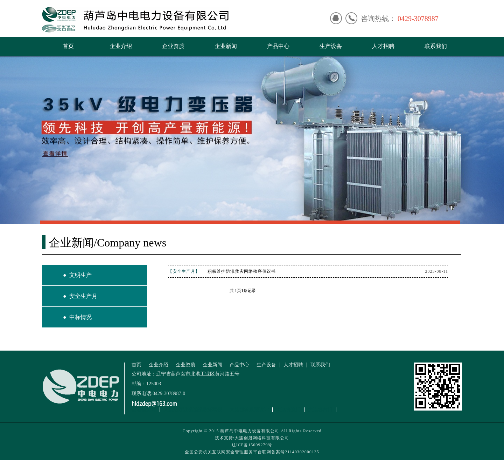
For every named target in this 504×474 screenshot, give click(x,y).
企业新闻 (226, 46)
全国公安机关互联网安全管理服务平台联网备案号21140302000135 (252, 451)
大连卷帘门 (320, 409)
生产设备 (331, 46)
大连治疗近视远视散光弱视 (192, 409)
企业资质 (173, 46)
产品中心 (278, 46)
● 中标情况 (77, 317)
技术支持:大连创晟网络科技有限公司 (252, 437)
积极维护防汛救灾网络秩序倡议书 (242, 271)
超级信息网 (144, 409)
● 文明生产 (77, 275)
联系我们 (436, 46)
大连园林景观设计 (249, 409)
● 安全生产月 (80, 296)
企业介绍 (121, 46)
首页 (68, 46)
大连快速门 (288, 409)
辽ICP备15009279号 (252, 444)
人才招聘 (383, 46)
